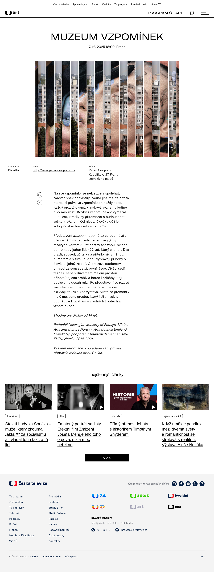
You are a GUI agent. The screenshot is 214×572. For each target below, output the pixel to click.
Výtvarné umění (172, 416)
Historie (116, 416)
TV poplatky (16, 507)
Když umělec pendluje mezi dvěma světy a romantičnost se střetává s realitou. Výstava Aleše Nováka (182, 434)
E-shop (13, 530)
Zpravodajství (80, 4)
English (34, 556)
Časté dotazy (56, 535)
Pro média (55, 496)
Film (61, 416)
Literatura (12, 416)
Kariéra (53, 524)
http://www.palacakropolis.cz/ (54, 170)
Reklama (54, 502)
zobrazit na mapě (101, 178)
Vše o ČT (156, 4)
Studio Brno (56, 507)
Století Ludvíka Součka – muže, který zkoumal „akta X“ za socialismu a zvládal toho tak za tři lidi (28, 434)
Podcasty (14, 518)
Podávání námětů (59, 530)
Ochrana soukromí (51, 556)
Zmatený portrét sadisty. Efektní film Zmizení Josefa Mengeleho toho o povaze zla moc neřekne (79, 434)
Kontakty (54, 541)
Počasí (13, 524)
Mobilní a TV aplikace (21, 535)
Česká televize (61, 4)
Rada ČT (53, 518)
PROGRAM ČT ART (165, 13)
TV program (120, 4)
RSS (203, 556)
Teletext (14, 513)
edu (145, 4)
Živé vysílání (16, 502)
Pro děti (135, 4)
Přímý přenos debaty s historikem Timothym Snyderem (130, 429)
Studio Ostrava (57, 513)
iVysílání (106, 4)
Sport (95, 4)
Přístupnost (71, 556)
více (107, 458)
